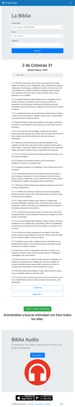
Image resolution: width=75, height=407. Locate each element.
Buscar (37, 50)
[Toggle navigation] (70, 3)
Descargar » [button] (37, 355)
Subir (61, 404)
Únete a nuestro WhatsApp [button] (37, 309)
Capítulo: (15, 41)
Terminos (47, 404)
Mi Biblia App (9, 3)
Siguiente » (37, 294)
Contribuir (30, 404)
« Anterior (37, 287)
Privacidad (39, 404)
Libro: (14, 32)
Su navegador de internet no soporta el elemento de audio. (37, 75)
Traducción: (16, 23)
